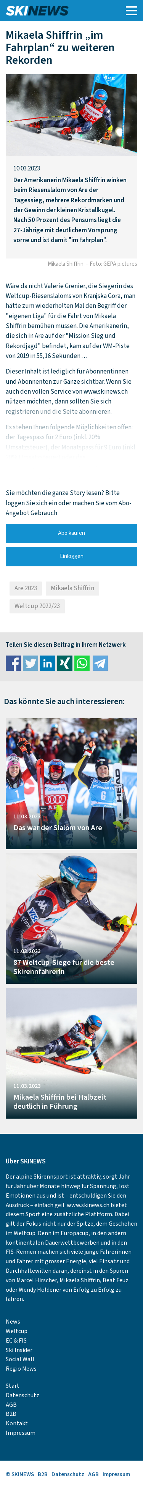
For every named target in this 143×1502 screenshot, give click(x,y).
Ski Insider (19, 1350)
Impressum (20, 1433)
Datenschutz (22, 1395)
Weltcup (16, 1331)
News (13, 1322)
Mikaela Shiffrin (72, 588)
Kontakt (17, 1423)
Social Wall (20, 1359)
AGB (11, 1405)
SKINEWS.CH (54, 11)
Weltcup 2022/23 (37, 606)
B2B (11, 1414)
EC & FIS (16, 1341)
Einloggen (72, 556)
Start (12, 1386)
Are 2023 (25, 588)
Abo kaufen (71, 533)
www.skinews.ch (88, 1205)
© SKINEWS (20, 1474)
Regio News (21, 1369)
